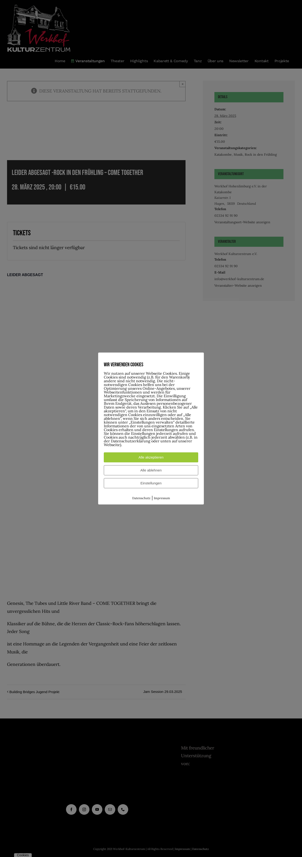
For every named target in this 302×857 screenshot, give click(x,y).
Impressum (162, 498)
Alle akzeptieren (151, 457)
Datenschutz (141, 498)
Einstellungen (151, 483)
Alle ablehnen (151, 470)
